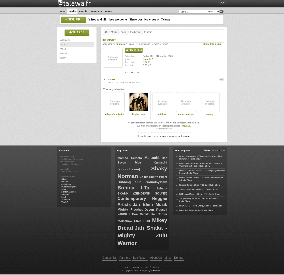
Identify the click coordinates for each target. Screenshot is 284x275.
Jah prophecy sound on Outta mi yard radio (198, 199)
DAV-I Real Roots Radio (189, 210)
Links (168, 257)
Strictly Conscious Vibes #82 (191, 190)
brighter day (138, 114)
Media (72, 11)
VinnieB (64, 202)
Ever (222, 150)
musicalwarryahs (68, 187)
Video (63, 49)
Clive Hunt (142, 221)
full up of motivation (115, 114)
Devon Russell (156, 209)
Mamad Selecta (130, 158)
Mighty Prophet (130, 209)
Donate (178, 257)
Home (62, 11)
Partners (124, 257)
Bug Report (140, 257)
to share (111, 79)
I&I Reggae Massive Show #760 (193, 194)
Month (215, 150)
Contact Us (109, 257)
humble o (121, 44)
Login (222, 2)
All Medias (65, 40)
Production (135, 32)
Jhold (63, 189)
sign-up (155, 136)
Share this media (212, 44)
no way (210, 114)
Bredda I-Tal (134, 188)
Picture (63, 53)
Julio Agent (66, 184)
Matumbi (151, 158)
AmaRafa (65, 194)
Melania (64, 182)
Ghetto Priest (158, 177)
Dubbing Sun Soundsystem (142, 182)
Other (63, 58)
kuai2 (63, 197)
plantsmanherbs (68, 192)
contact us (185, 126)
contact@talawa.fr (151, 267)
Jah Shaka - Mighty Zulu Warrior (142, 235)
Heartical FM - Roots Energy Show (194, 206)
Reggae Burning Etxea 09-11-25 (193, 185)
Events (83, 11)
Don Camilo (140, 214)
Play (222, 79)
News (108, 11)
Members (96, 11)
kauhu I (124, 214)
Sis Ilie (143, 177)
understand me (186, 114)
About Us (156, 257)
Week (207, 150)
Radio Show (195, 159)
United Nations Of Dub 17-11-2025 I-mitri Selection (201, 178)
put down (162, 114)
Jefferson (65, 200)
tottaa (63, 179)
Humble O (148, 59)
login (146, 136)
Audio (63, 44)
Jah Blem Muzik (150, 204)
